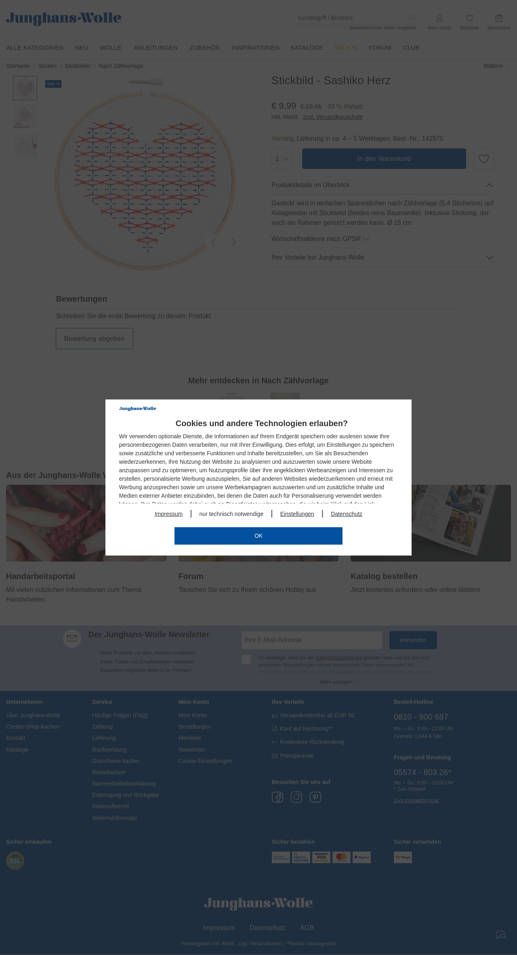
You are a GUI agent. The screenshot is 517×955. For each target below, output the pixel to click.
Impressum (169, 514)
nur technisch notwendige (232, 514)
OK (258, 535)
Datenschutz (346, 514)
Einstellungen (297, 514)
